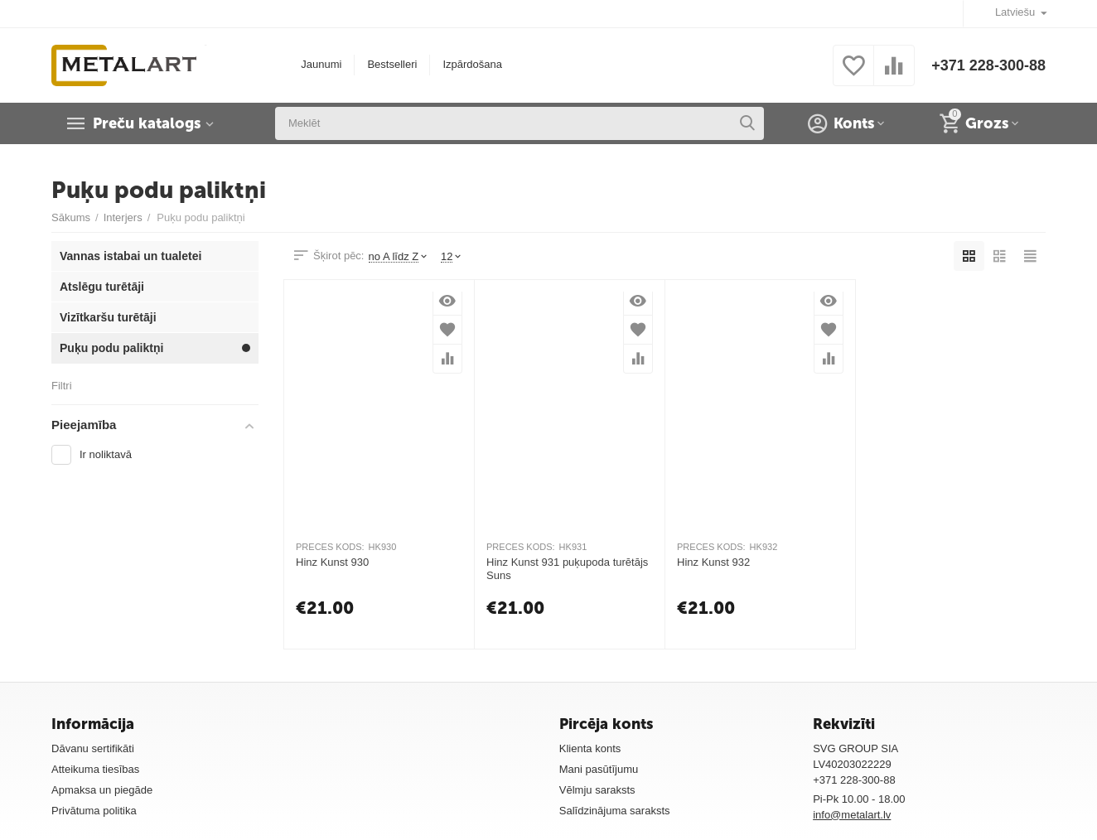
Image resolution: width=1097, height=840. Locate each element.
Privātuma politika (94, 810)
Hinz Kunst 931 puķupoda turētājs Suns (567, 569)
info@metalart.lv (852, 815)
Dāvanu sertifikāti (92, 748)
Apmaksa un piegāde (101, 790)
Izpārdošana (472, 64)
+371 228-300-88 (988, 65)
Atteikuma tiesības (95, 769)
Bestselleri (392, 64)
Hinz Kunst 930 (332, 562)
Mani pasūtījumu (599, 769)
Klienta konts (590, 748)
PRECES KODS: (330, 547)
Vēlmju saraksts (597, 790)
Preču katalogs (147, 123)
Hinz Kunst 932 (713, 562)
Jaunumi (321, 64)
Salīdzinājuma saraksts (614, 810)
